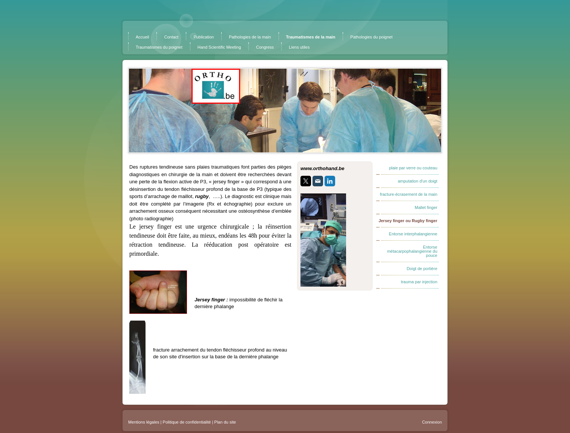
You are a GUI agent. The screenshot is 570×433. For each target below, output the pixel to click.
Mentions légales (143, 422)
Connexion (432, 422)
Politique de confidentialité (187, 422)
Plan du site (225, 422)
